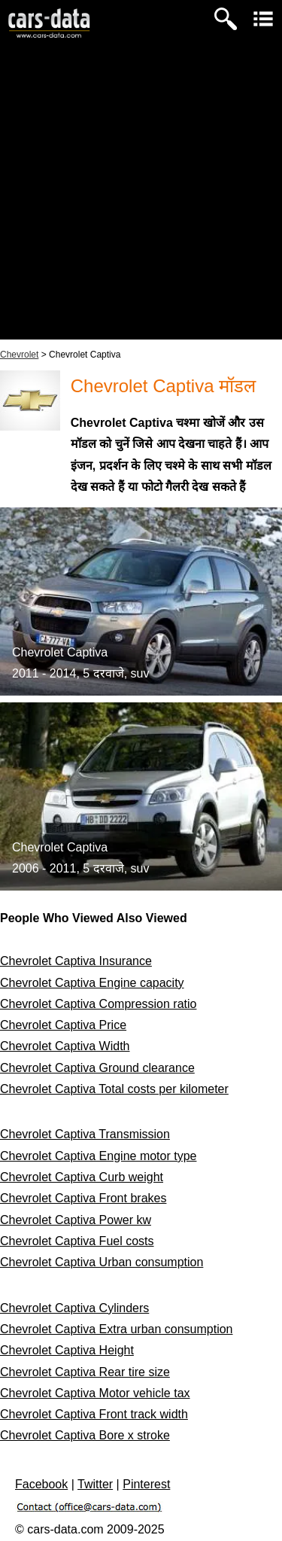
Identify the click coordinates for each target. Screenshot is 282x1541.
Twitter (95, 1484)
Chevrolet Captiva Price (63, 1025)
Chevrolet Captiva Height (67, 1350)
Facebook (41, 1484)
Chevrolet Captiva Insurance (76, 961)
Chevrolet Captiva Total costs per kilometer (114, 1089)
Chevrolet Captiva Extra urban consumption (116, 1329)
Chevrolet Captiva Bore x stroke (85, 1435)
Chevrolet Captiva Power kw (75, 1220)
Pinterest (146, 1484)
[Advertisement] (141, 198)
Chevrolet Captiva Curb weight (81, 1177)
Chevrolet (19, 354)
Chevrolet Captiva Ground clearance (97, 1067)
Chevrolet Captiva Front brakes (83, 1198)
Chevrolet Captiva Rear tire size (85, 1372)
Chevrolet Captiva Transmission (85, 1134)
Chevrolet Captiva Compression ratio (98, 1003)
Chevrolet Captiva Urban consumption (101, 1262)
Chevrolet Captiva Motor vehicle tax (95, 1393)
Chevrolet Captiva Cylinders (74, 1308)
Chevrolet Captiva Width (65, 1046)
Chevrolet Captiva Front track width (94, 1414)
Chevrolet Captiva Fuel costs (77, 1241)
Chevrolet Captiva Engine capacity (92, 982)
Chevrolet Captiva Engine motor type (98, 1156)
